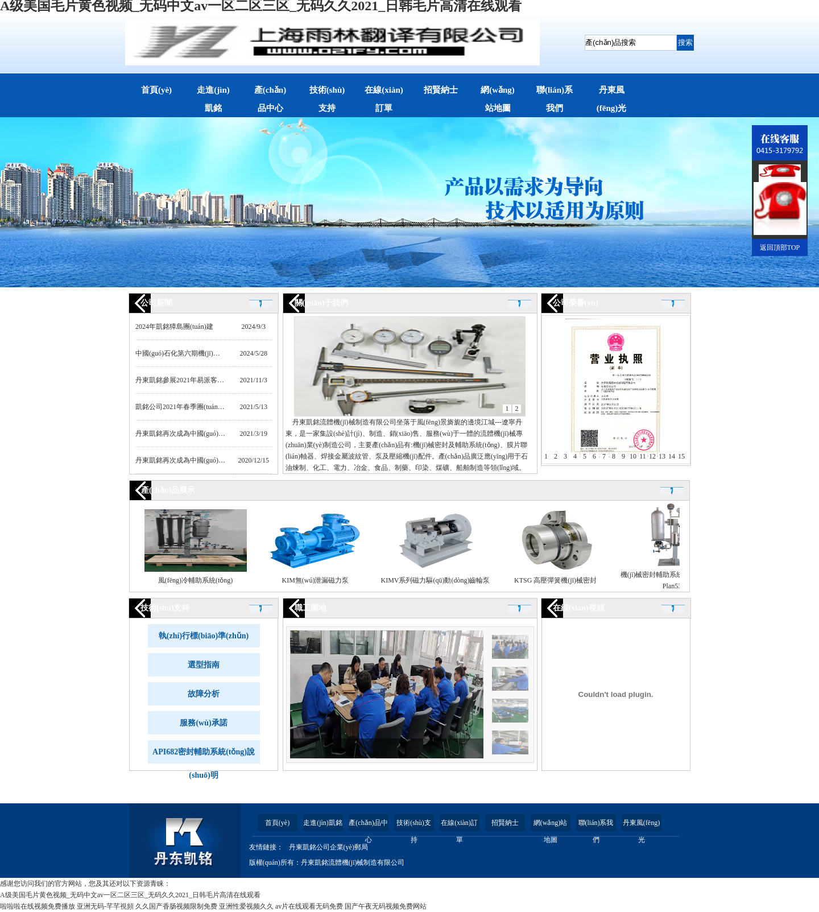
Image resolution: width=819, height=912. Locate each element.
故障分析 (204, 694)
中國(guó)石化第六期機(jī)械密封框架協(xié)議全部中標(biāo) (226, 353)
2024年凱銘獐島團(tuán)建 (174, 327)
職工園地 (310, 608)
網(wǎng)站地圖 (498, 99)
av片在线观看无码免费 (309, 906)
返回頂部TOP (780, 247)
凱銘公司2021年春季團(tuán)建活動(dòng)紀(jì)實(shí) (214, 407)
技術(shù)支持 (327, 99)
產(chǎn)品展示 (168, 490)
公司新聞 (156, 303)
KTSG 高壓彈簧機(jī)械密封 (555, 580)
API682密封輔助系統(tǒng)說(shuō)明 (203, 756)
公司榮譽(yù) (575, 303)
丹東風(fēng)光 (612, 99)
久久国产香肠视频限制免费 (176, 906)
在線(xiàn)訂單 (384, 99)
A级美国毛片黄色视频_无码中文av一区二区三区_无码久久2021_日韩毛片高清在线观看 (130, 895)
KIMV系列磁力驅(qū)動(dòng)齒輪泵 (435, 580)
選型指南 (204, 665)
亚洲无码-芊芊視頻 (105, 906)
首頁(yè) (156, 89)
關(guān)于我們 (322, 303)
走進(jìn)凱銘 (213, 99)
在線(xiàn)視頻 (579, 608)
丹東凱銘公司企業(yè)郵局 (328, 847)
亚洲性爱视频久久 (246, 906)
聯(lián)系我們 (554, 99)
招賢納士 (441, 89)
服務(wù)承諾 (203, 723)
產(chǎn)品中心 (270, 99)
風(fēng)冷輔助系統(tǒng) (195, 580)
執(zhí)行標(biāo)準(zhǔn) (204, 636)
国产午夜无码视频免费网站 (386, 906)
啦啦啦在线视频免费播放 (37, 906)
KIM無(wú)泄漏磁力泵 (315, 580)
